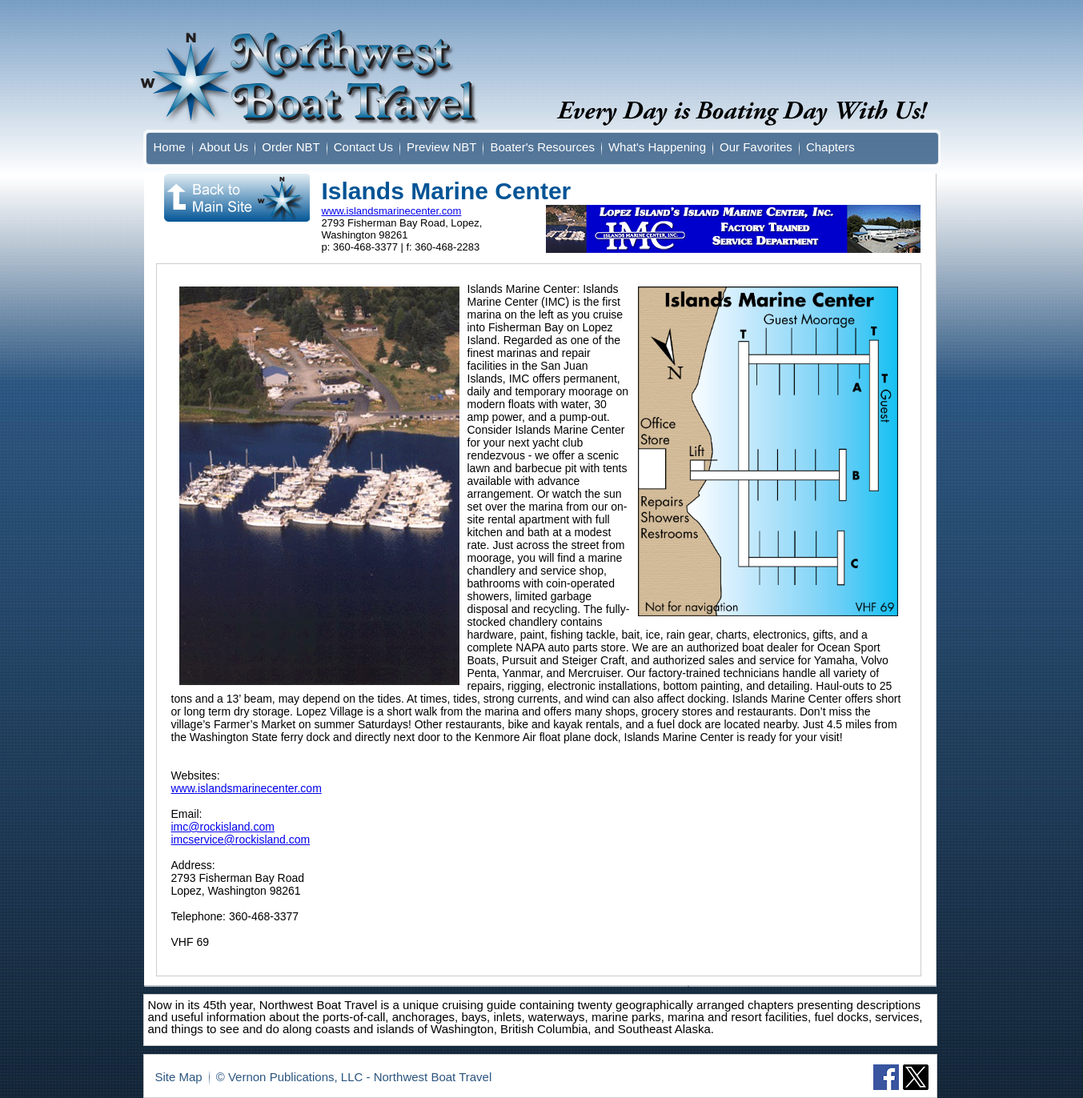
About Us (224, 147)
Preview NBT (442, 147)
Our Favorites (756, 147)
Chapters (830, 147)
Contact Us (363, 147)
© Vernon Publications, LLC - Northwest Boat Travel (354, 1077)
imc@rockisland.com (223, 826)
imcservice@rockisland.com (241, 839)
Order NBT (291, 147)
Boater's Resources (542, 147)
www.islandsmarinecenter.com (392, 211)
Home (170, 147)
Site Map (179, 1077)
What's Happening (657, 147)
